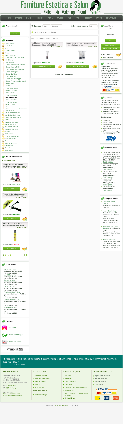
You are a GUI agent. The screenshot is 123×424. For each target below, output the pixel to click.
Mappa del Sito (69, 390)
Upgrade (7, 148)
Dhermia (7, 53)
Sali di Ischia (9, 60)
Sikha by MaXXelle (11, 143)
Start (25, 255)
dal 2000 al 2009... (10, 286)
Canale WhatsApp (12, 335)
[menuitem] (9, 18)
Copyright (65, 405)
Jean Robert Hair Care (12, 115)
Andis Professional (11, 46)
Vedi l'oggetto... (108, 162)
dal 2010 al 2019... (10, 281)
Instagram (9, 328)
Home (9, 18)
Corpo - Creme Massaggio (15, 69)
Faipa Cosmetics (10, 55)
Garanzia (37, 384)
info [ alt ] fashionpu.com (15, 389)
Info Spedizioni (39, 387)
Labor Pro (8, 120)
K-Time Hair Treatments (13, 117)
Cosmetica (38, 18)
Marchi (77, 18)
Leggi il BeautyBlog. (109, 211)
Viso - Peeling (10, 104)
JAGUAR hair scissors (12, 113)
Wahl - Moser (9, 150)
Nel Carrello (11, 189)
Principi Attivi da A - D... (12, 292)
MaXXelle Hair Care (11, 122)
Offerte (99, 18)
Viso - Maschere (11, 102)
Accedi (110, 40)
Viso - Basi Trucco (12, 88)
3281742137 (10, 387)
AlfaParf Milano (10, 43)
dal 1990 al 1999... (10, 275)
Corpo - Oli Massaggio (13, 79)
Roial (6, 141)
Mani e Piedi (10, 83)
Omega (7, 131)
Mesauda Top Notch (11, 129)
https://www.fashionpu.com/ (11, 394)
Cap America (57, 405)
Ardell (6, 48)
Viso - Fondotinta (11, 100)
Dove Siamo (68, 379)
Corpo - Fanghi (11, 76)
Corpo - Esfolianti (11, 74)
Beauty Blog (111, 18)
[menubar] (61, 18)
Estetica (50, 18)
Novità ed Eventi (70, 398)
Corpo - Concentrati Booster (15, 65)
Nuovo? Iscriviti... (110, 45)
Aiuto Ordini (68, 384)
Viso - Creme (10, 93)
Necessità (88, 18)
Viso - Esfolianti (11, 97)
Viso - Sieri (9, 107)
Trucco (60, 18)
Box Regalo (10, 62)
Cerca (15, 33)
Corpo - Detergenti (12, 72)
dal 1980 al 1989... (10, 269)
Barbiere (18, 18)
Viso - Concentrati (12, 90)
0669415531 (12, 385)
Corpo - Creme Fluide (13, 67)
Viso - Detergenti (11, 95)
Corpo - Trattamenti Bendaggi (16, 81)
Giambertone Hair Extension (14, 57)
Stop (26, 255)
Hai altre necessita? (109, 239)
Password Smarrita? (110, 48)
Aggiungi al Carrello (43, 66)
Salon (28, 18)
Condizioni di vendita (41, 376)
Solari (8, 86)
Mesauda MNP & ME (12, 127)
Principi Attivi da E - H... (12, 300)
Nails (69, 18)
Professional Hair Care (12, 136)
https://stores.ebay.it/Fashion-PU (13, 395)
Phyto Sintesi (9, 134)
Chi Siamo (68, 376)
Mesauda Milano (10, 124)
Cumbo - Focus (10, 50)
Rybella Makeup (10, 138)
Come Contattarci (70, 382)
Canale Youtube (11, 342)
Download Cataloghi (41, 395)
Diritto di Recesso (40, 382)
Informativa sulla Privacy (42, 379)
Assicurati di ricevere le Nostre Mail (75, 387)
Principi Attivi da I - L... (11, 307)
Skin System (9, 145)
